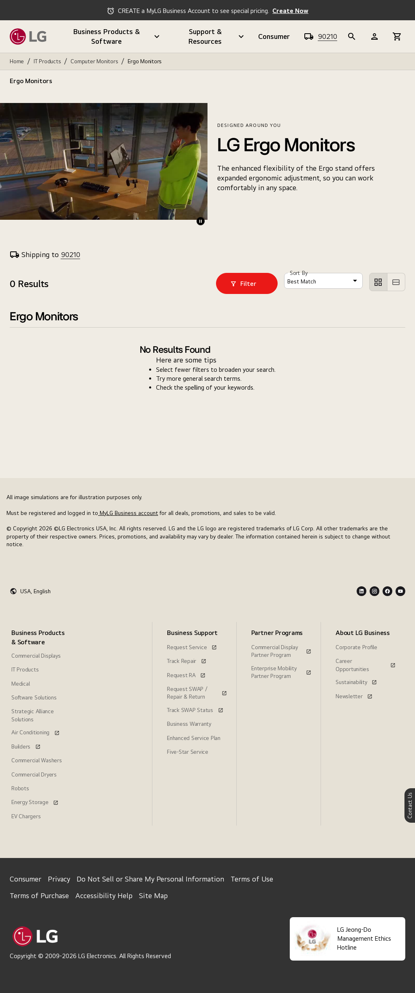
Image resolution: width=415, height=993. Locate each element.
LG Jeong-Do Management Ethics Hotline (364, 938)
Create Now (290, 11)
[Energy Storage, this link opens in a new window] (34, 801)
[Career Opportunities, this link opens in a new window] (366, 660)
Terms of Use (252, 879)
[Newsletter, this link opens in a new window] (354, 695)
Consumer (274, 36)
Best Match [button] (301, 281)
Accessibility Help (104, 895)
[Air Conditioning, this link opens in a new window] (35, 731)
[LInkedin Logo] (361, 591)
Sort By (299, 273)
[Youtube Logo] (400, 591)
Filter (243, 283)
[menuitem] (40, 724)
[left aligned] (378, 282)
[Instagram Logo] (374, 591)
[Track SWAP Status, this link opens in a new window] (195, 709)
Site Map (153, 895)
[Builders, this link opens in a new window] (26, 746)
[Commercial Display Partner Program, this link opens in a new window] (281, 646)
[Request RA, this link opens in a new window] (186, 674)
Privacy (59, 879)
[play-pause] (200, 221)
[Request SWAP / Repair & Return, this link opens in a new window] (197, 688)
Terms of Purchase (39, 895)
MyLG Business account (128, 513)
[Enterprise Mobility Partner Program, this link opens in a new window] (281, 667)
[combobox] (323, 281)
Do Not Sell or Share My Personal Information (150, 879)
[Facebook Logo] (387, 591)
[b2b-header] (352, 36)
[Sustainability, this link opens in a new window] (356, 681)
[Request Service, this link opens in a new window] (192, 646)
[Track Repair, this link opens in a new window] (186, 660)
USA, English (35, 591)
